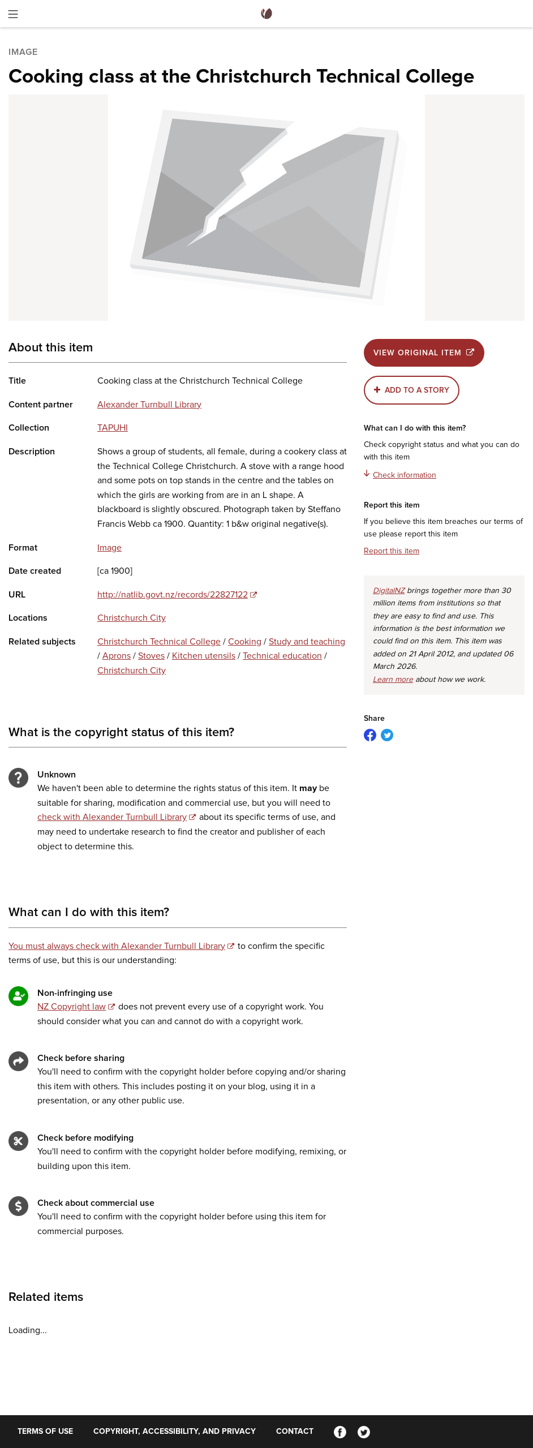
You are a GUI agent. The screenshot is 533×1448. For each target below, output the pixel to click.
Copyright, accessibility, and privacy (174, 1432)
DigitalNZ (389, 591)
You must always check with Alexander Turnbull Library (116, 946)
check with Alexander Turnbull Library (112, 817)
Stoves (151, 655)
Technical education (282, 655)
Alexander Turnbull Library (149, 404)
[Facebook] (340, 1432)
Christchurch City (131, 617)
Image (109, 547)
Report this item (391, 551)
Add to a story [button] (417, 390)
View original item (424, 353)
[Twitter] (364, 1432)
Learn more (393, 680)
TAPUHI (112, 427)
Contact (294, 1432)
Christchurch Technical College (159, 641)
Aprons (116, 655)
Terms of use (45, 1432)
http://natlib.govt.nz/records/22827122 (172, 594)
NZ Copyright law (71, 1006)
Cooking (244, 641)
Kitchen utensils (203, 655)
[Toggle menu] (13, 16)
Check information (400, 474)
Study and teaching (307, 641)
